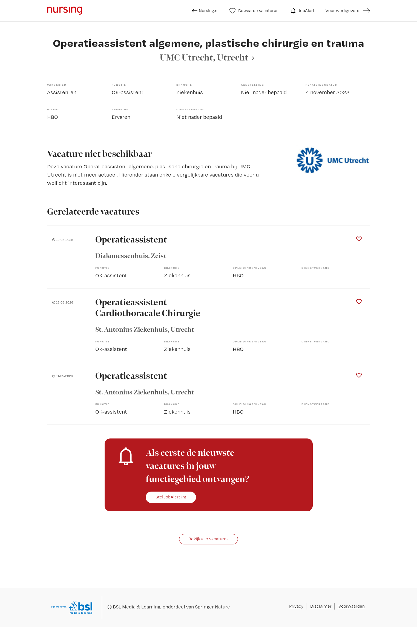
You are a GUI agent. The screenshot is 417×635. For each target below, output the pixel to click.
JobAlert (302, 10)
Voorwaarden (351, 606)
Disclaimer (321, 606)
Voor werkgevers (342, 10)
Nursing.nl (205, 10)
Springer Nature (212, 607)
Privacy (296, 606)
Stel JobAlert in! (171, 497)
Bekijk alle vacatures (208, 538)
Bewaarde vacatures (253, 10)
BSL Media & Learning (136, 607)
